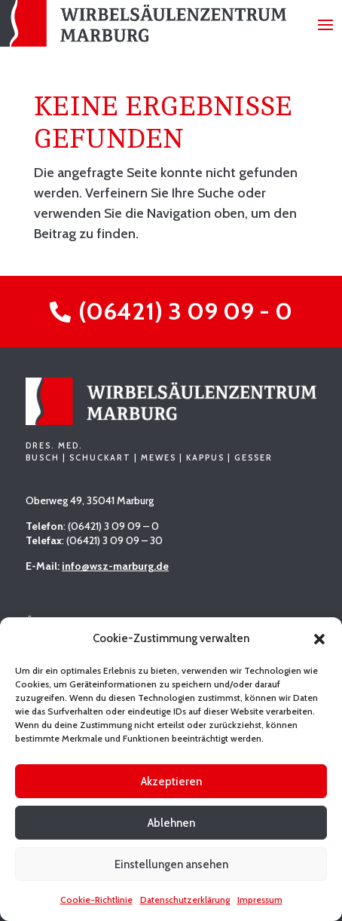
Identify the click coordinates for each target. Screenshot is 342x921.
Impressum (259, 899)
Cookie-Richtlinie (96, 899)
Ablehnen (171, 823)
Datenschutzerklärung (185, 899)
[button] (319, 639)
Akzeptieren (171, 781)
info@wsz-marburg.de (115, 566)
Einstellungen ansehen (171, 864)
